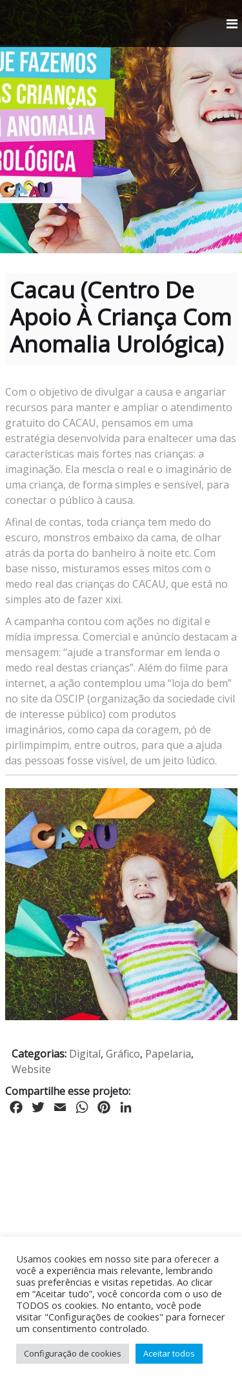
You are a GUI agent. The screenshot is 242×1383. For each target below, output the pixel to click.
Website (31, 1069)
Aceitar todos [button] (169, 1353)
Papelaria (168, 1054)
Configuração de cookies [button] (72, 1353)
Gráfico (123, 1054)
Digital (85, 1054)
